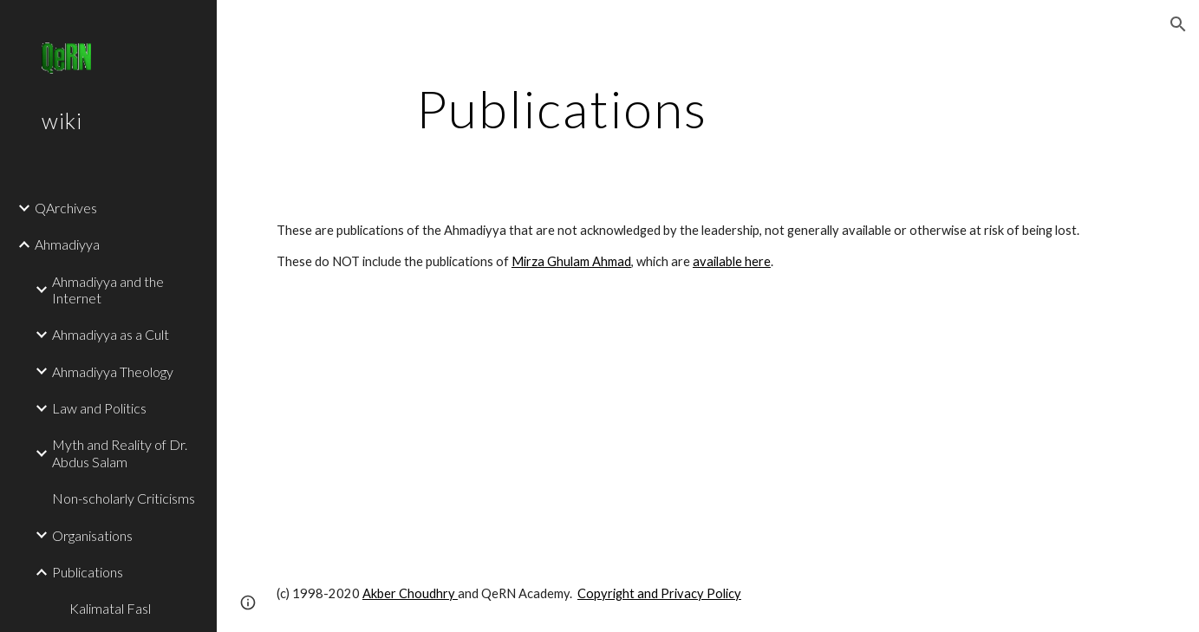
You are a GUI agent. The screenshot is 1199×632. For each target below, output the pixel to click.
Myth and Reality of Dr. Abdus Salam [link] (119, 452)
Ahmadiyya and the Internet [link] (108, 289)
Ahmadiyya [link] (67, 244)
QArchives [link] (66, 207)
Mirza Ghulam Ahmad (571, 261)
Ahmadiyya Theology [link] (112, 371)
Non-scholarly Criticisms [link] (123, 498)
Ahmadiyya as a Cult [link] (110, 334)
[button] (1178, 24)
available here (732, 261)
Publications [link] (87, 572)
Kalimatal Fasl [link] (110, 608)
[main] (562, 108)
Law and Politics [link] (99, 408)
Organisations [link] (92, 535)
